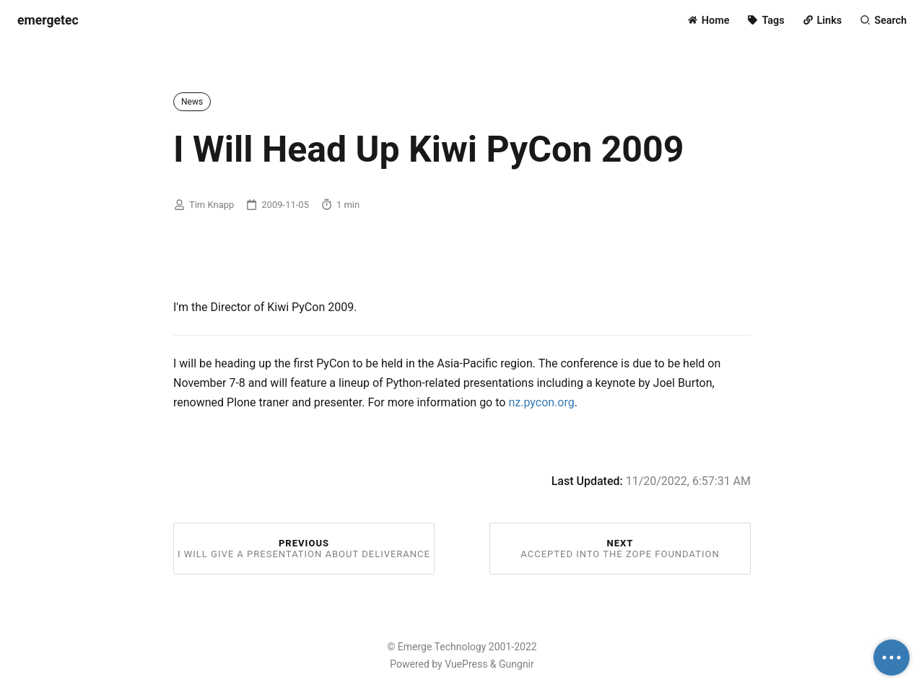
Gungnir (516, 664)
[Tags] (765, 21)
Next (620, 548)
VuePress (466, 664)
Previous (304, 548)
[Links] (822, 21)
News (192, 102)
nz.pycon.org (541, 402)
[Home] (708, 21)
